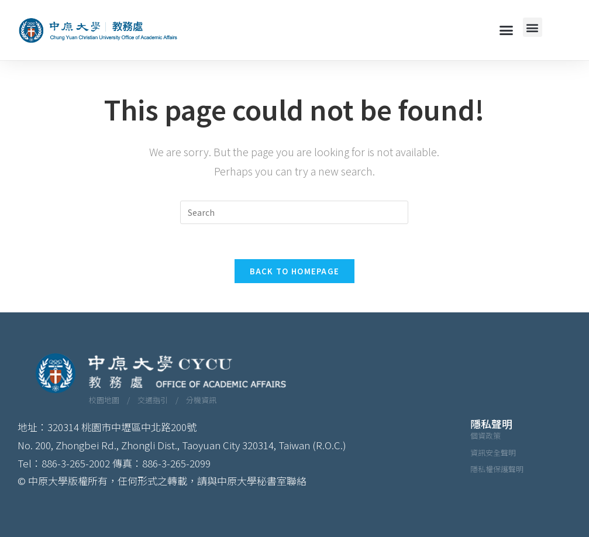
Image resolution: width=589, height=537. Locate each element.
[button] (506, 30)
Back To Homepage (295, 271)
